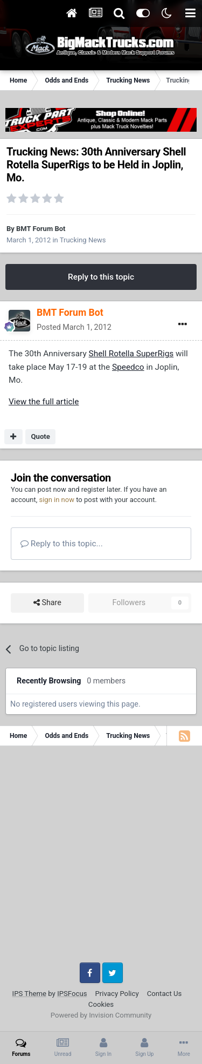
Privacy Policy (117, 994)
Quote (40, 436)
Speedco (128, 367)
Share (47, 603)
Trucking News (83, 240)
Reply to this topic (101, 277)
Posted (74, 327)
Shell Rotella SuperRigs (131, 353)
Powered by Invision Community (101, 1015)
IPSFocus (72, 994)
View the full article (44, 401)
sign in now (56, 500)
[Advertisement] (101, 858)
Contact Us (164, 994)
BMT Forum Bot (40, 229)
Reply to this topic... (61, 543)
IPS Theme (29, 994)
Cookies (101, 1004)
